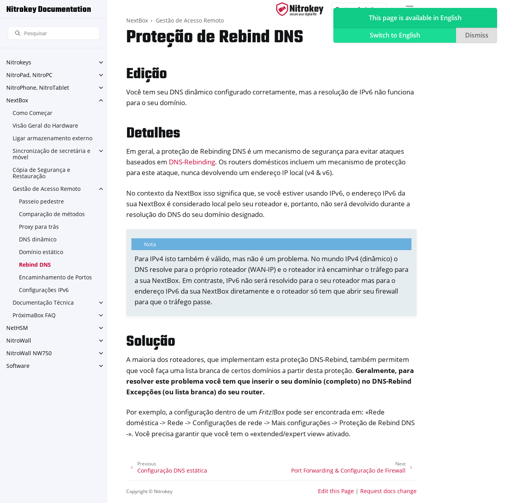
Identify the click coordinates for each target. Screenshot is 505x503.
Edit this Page (336, 491)
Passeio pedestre (41, 201)
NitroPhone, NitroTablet (37, 87)
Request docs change (388, 491)
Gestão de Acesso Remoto (46, 188)
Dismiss (476, 35)
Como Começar (32, 113)
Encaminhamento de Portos (55, 277)
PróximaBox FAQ (34, 315)
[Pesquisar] (53, 33)
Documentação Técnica (43, 302)
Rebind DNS (35, 264)
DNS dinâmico (37, 239)
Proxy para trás (39, 226)
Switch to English (395, 35)
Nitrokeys (18, 62)
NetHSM (17, 328)
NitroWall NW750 (29, 353)
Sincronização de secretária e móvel (51, 154)
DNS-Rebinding (192, 161)
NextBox (17, 100)
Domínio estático (41, 252)
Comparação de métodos (52, 214)
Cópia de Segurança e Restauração (41, 173)
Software (18, 365)
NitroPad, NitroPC (29, 75)
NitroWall (18, 340)
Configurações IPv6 (44, 290)
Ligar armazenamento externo (52, 138)
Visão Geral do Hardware (45, 125)
